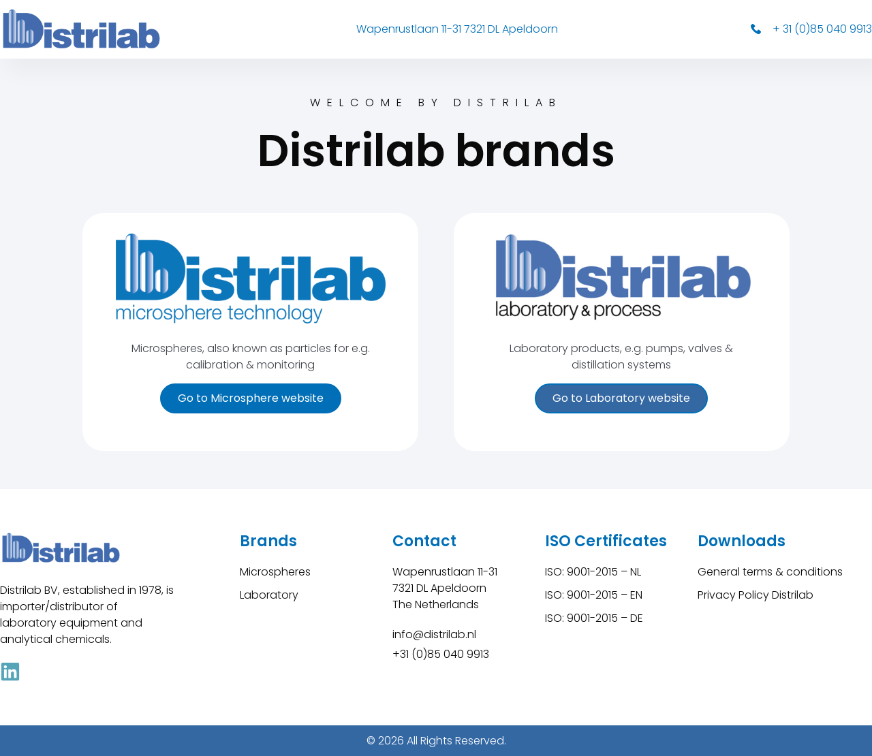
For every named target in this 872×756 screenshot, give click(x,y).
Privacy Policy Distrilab (755, 595)
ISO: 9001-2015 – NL (593, 572)
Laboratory (269, 595)
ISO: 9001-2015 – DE (594, 618)
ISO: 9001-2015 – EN (593, 595)
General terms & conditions (770, 572)
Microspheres (275, 572)
